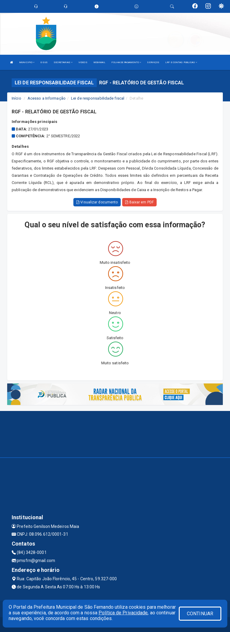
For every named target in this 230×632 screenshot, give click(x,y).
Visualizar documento (97, 202)
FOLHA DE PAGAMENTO (126, 62)
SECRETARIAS (63, 62)
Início (16, 98)
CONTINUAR (200, 613)
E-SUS (44, 62)
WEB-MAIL (99, 62)
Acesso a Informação (47, 98)
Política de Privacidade (123, 613)
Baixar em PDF (139, 202)
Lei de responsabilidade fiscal (97, 98)
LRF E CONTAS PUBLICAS (181, 62)
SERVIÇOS (153, 62)
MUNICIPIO (26, 62)
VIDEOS (82, 62)
